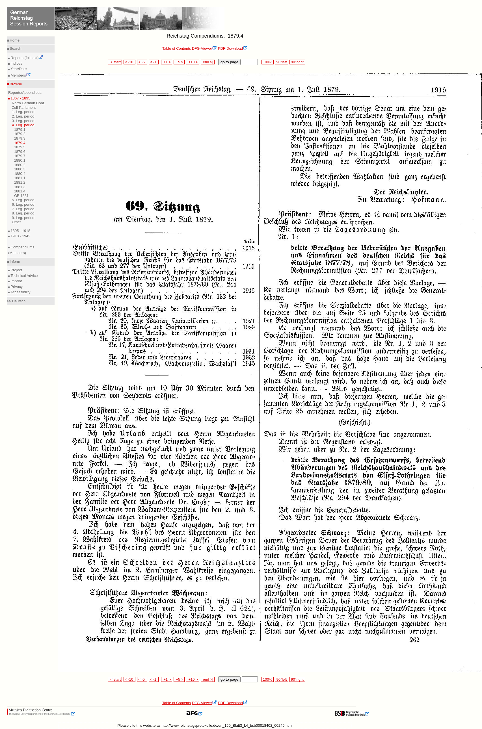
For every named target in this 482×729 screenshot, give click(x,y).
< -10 (129, 62)
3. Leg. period (23, 121)
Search (15, 48)
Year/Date (18, 69)
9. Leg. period (23, 218)
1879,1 (19, 129)
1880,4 (19, 174)
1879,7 (19, 156)
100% (267, 62)
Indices (16, 63)
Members (20, 75)
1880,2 (19, 165)
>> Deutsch (16, 301)
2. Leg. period (23, 116)
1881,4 (19, 191)
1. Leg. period (23, 112)
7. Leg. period (23, 209)
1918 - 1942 (20, 236)
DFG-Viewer (204, 48)
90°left (281, 62)
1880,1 (19, 160)
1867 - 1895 (20, 98)
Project (16, 270)
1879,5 (19, 147)
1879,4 (19, 143)
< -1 (154, 62)
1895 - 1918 (20, 231)
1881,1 (19, 178)
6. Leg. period (23, 204)
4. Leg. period (23, 125)
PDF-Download (233, 48)
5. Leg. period (23, 200)
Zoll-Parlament (24, 107)
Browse (15, 84)
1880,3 (19, 169)
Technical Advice (24, 276)
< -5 (142, 62)
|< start (115, 62)
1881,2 (19, 182)
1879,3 (19, 138)
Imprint (16, 281)
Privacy (16, 287)
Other (16, 222)
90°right (297, 62)
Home (14, 40)
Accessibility (20, 292)
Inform (14, 261)
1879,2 (19, 134)
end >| (207, 62)
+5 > (179, 62)
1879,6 (19, 151)
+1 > (166, 62)
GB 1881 (21, 196)
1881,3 (19, 187)
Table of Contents (176, 48)
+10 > (192, 62)
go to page (229, 62)
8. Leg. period (23, 213)
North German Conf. (28, 103)
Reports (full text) (27, 58)
